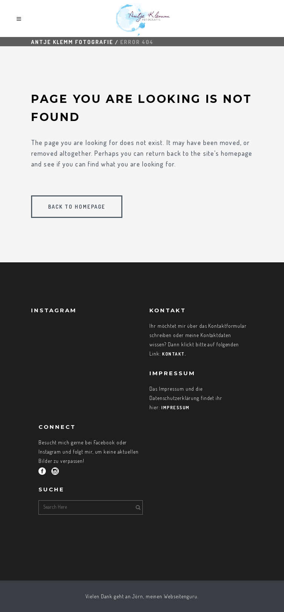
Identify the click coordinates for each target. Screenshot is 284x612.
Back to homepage (76, 207)
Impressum (175, 407)
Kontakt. (174, 354)
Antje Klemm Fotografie (72, 42)
